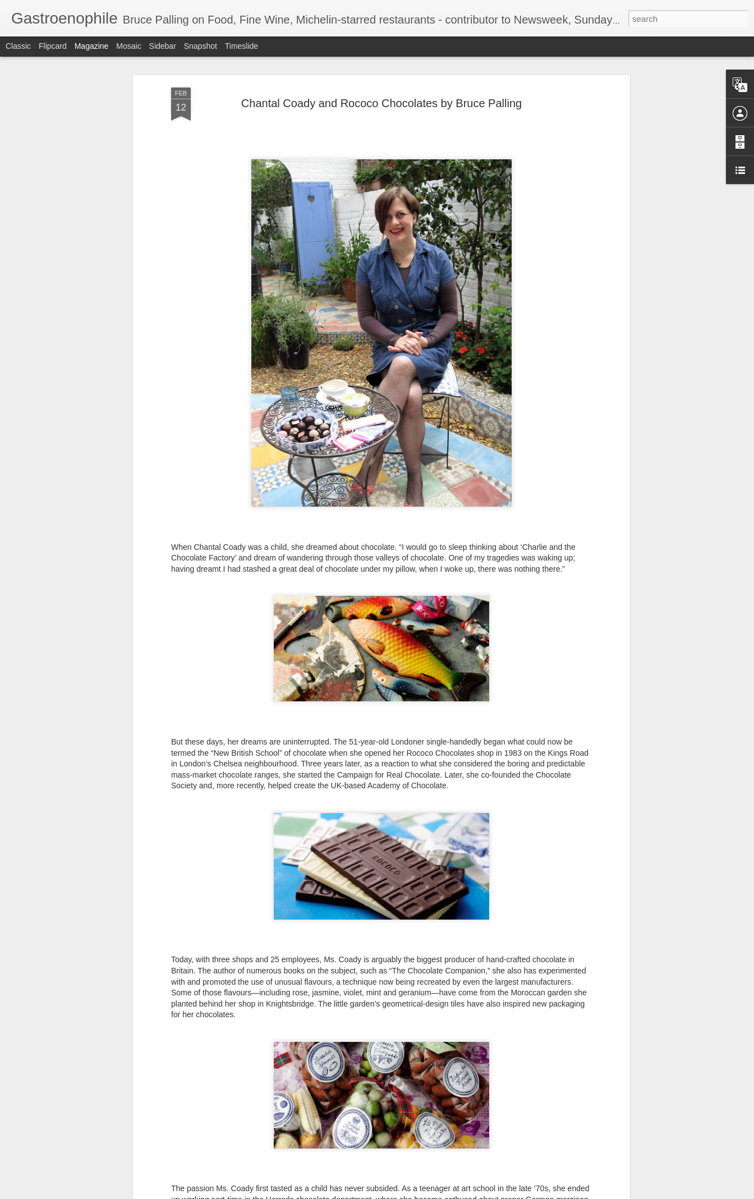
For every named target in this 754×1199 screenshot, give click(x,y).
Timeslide (241, 46)
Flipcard (53, 46)
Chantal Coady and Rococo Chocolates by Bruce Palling (381, 96)
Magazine (92, 46)
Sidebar (162, 46)
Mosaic (128, 46)
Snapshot (200, 46)
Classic (18, 46)
